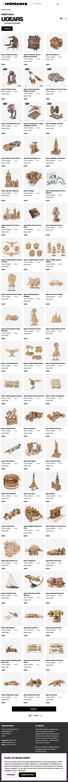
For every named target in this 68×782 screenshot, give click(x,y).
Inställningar (11, 775)
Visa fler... (34, 709)
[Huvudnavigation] (2, 3)
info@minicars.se (10, 742)
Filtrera (7, 29)
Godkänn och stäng (27, 775)
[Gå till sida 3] (33, 715)
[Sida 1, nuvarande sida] (29, 715)
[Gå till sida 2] (31, 715)
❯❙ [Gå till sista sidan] (41, 715)
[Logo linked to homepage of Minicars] (16, 3)
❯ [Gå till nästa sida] (37, 715)
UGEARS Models (6, 10)
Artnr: (7, 57)
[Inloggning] (58, 3)
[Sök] (41, 3)
